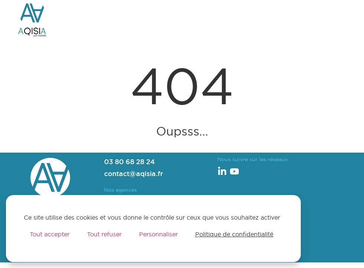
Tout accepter (50, 234)
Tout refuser (104, 234)
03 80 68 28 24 (129, 161)
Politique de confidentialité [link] (234, 234)
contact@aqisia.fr (133, 173)
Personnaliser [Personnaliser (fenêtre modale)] (158, 234)
